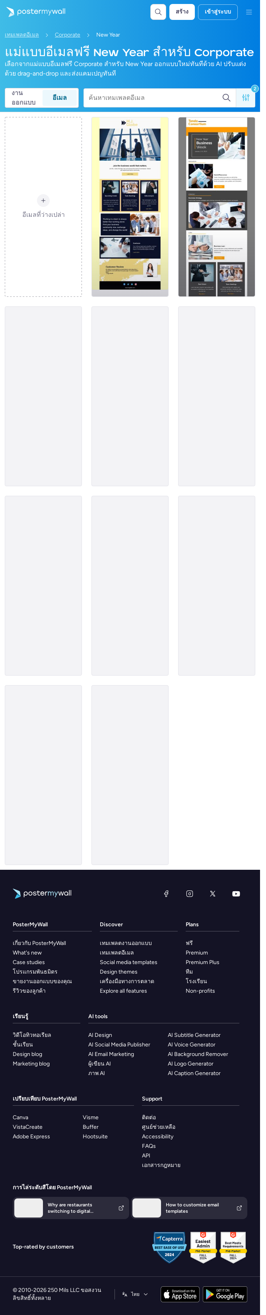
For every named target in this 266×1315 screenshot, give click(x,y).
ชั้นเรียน (23, 1044)
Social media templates (128, 962)
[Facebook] (166, 894)
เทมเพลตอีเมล (22, 34)
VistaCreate (28, 1127)
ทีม (189, 971)
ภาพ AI (96, 1073)
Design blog (27, 1054)
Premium (197, 952)
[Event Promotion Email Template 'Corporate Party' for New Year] (43, 396)
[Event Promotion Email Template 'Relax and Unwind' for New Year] (130, 775)
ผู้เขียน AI (99, 1063)
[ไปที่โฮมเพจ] (32, 12)
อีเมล (59, 97)
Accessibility (157, 1136)
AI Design (100, 1035)
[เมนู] (249, 12)
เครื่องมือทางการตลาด (127, 981)
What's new (27, 952)
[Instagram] (190, 894)
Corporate (67, 34)
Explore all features (123, 991)
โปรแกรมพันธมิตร (35, 971)
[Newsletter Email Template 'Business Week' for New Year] (216, 207)
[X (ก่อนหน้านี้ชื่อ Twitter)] (213, 894)
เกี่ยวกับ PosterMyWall (39, 943)
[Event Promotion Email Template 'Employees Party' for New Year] (43, 775)
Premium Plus (202, 962)
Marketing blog (31, 1063)
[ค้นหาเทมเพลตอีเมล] (155, 98)
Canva (20, 1117)
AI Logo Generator (191, 1063)
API (146, 1155)
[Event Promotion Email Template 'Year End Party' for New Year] (130, 396)
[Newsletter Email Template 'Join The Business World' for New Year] (130, 207)
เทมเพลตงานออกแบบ (126, 943)
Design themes (119, 971)
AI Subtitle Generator (194, 1035)
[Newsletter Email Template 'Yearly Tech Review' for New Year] (216, 586)
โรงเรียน (196, 981)
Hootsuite (95, 1136)
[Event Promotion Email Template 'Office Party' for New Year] (130, 586)
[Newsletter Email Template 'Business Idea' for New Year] (216, 396)
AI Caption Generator (194, 1073)
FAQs (149, 1146)
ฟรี (189, 943)
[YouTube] (236, 894)
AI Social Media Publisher (119, 1044)
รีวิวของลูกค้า (29, 991)
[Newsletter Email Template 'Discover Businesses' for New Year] (43, 586)
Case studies (29, 962)
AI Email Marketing (111, 1054)
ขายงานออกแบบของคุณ (42, 981)
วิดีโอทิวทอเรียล (32, 1035)
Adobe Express (31, 1136)
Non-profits (200, 991)
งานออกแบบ (23, 98)
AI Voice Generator (192, 1044)
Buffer (91, 1127)
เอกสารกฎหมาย (161, 1165)
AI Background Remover (198, 1054)
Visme (91, 1117)
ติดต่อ (149, 1117)
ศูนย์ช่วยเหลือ (158, 1127)
